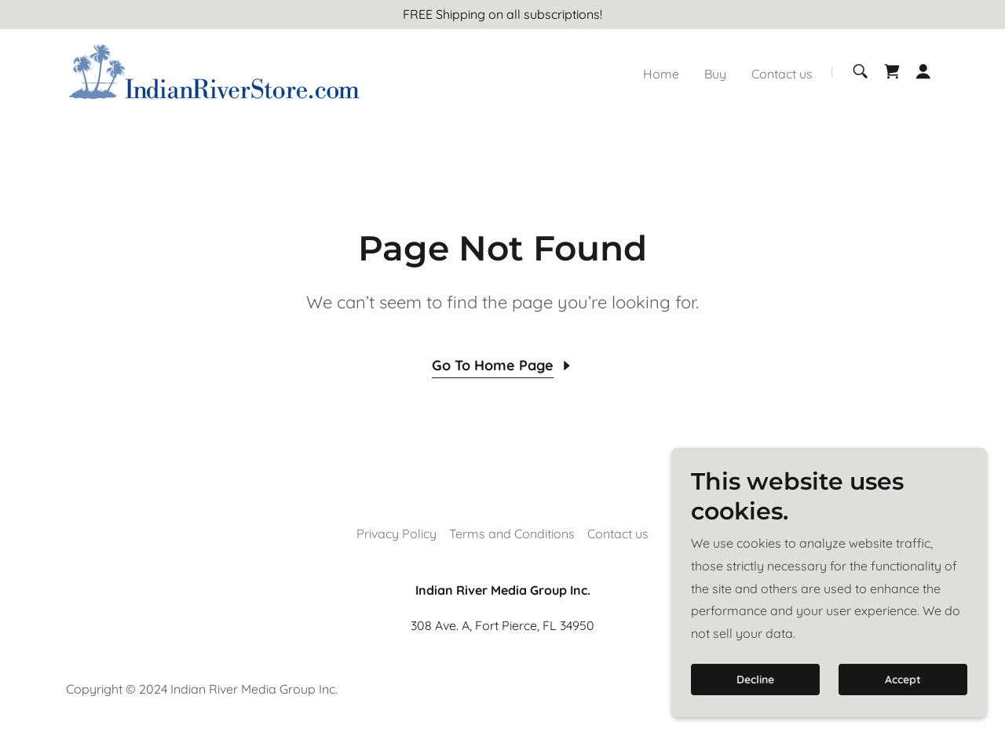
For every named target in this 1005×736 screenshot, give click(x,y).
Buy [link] (715, 74)
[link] (213, 70)
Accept (903, 712)
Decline (755, 712)
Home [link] (661, 74)
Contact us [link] (782, 74)
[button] (923, 71)
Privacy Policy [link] (396, 533)
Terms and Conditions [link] (512, 533)
